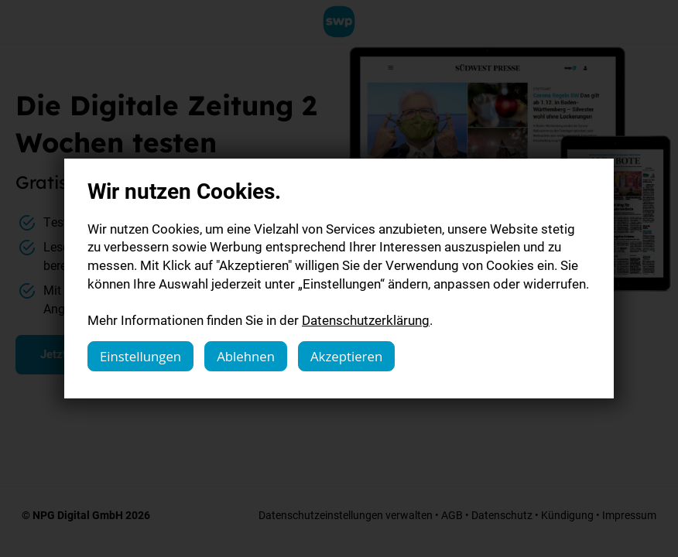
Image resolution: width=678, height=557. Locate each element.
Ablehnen (246, 356)
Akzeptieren (346, 356)
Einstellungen (140, 356)
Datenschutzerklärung (366, 320)
